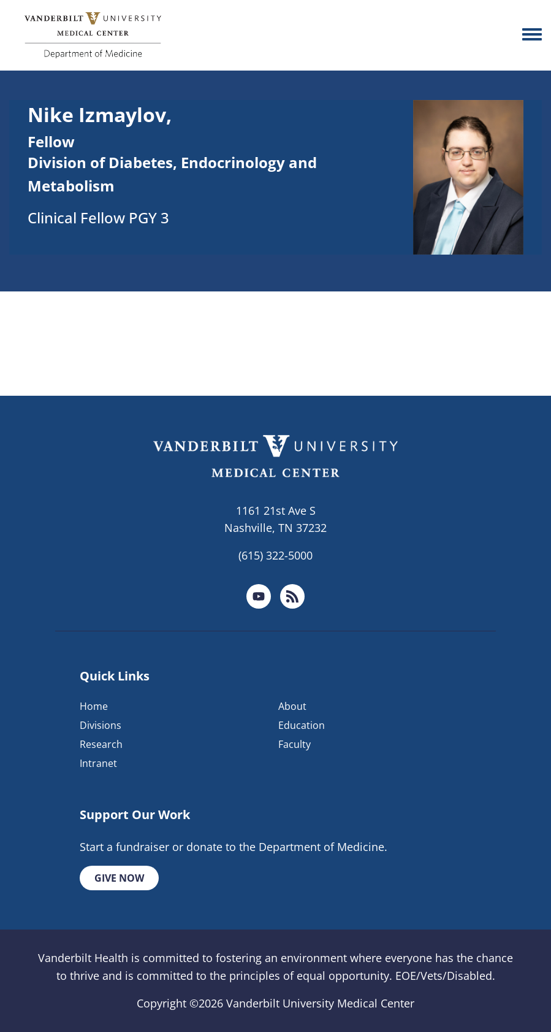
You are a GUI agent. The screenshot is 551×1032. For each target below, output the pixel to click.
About (292, 706)
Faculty (294, 744)
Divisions (100, 725)
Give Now (119, 878)
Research (101, 744)
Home (94, 706)
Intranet (98, 763)
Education (301, 725)
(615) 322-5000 (275, 555)
